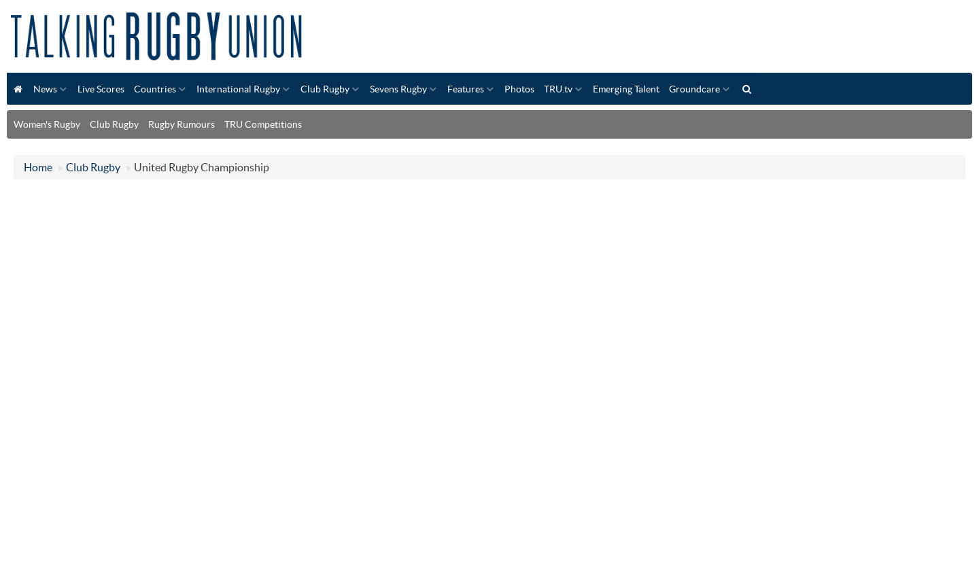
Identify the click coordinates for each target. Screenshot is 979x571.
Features (465, 89)
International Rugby (238, 89)
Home (38, 167)
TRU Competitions (263, 124)
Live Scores (101, 89)
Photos (519, 89)
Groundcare (694, 89)
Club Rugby (324, 89)
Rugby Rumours (181, 124)
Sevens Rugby (398, 89)
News (45, 89)
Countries (155, 89)
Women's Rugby (47, 124)
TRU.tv (558, 89)
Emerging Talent (626, 89)
